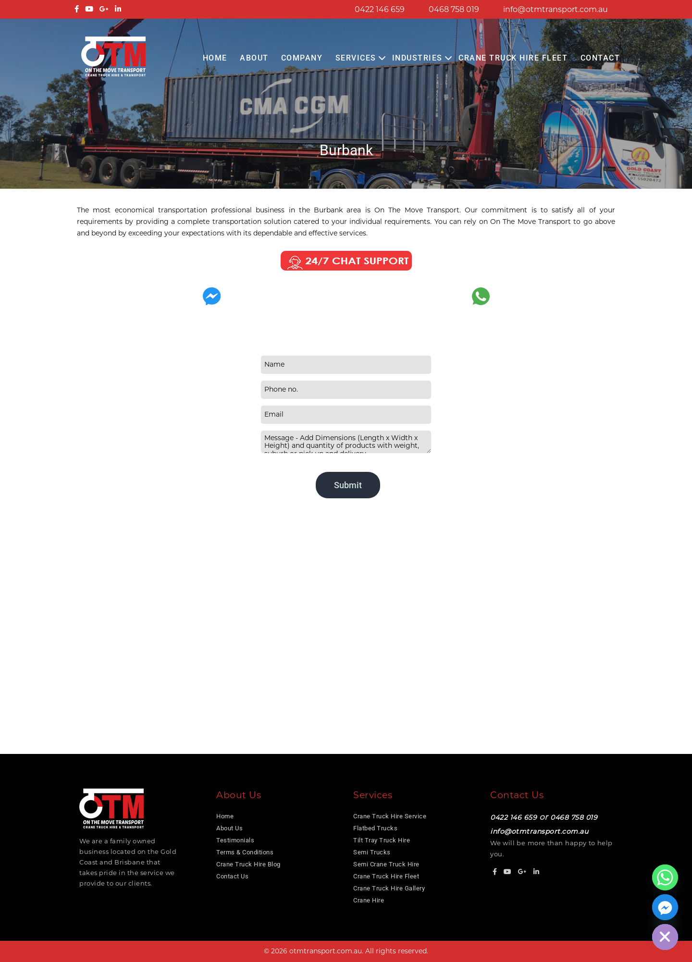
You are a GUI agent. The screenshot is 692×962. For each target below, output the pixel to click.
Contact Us (232, 876)
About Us (229, 828)
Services (355, 57)
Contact (600, 57)
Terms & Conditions (244, 852)
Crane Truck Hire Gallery (389, 888)
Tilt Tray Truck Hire (381, 840)
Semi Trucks (372, 852)
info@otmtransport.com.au (555, 9)
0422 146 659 (380, 9)
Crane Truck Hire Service (389, 816)
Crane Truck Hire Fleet (513, 57)
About (254, 57)
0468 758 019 (454, 9)
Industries (417, 57)
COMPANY (302, 57)
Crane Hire (368, 900)
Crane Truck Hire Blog (248, 864)
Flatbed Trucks (375, 828)
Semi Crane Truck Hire (386, 864)
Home (215, 57)
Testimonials (235, 840)
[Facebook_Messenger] (665, 907)
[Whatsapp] (665, 877)
